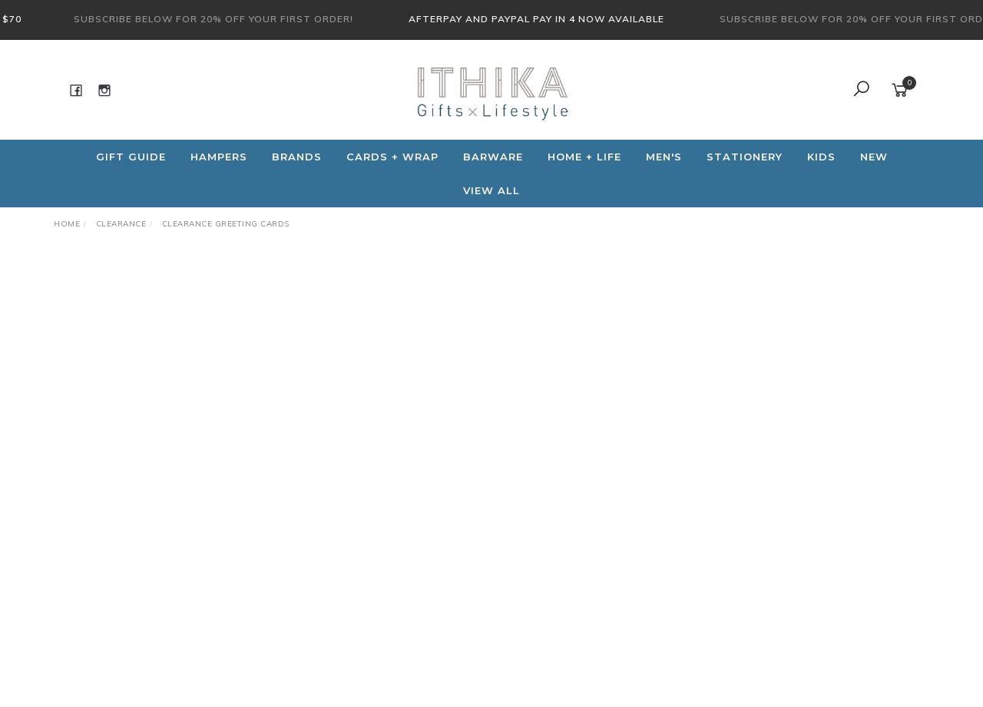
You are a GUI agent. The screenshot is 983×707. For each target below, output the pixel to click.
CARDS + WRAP (392, 156)
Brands (297, 156)
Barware (493, 156)
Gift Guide (131, 156)
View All (491, 190)
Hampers (218, 156)
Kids (821, 156)
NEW (874, 156)
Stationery (745, 156)
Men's (664, 156)
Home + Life (584, 156)
